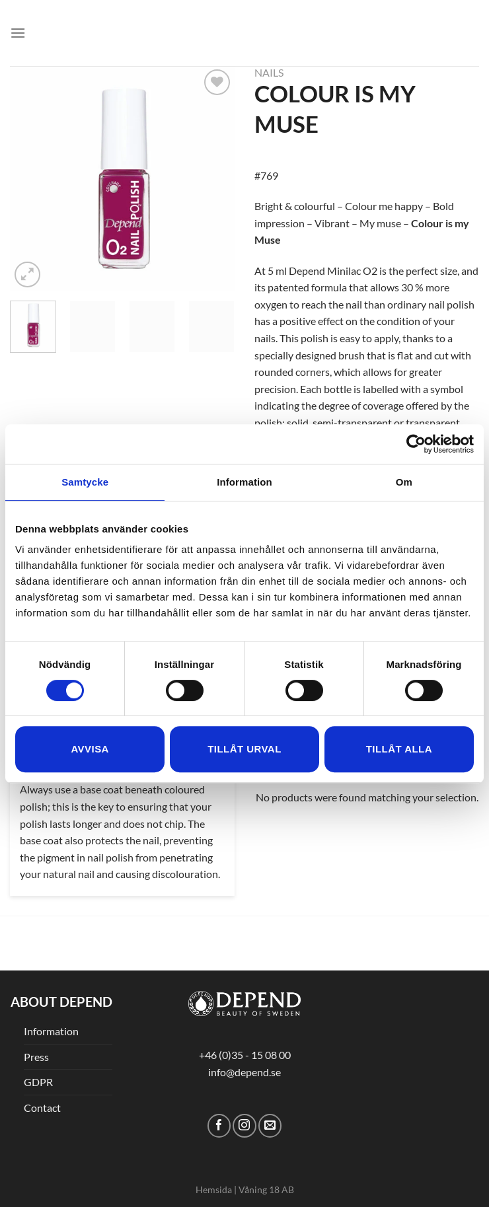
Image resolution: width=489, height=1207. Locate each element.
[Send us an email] (270, 1125)
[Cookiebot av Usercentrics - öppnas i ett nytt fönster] (416, 444)
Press (36, 1056)
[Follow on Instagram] (244, 1125)
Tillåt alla (399, 748)
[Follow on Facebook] (219, 1125)
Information (51, 1031)
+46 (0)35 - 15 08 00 (245, 1054)
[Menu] (18, 33)
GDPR (38, 1082)
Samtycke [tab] (84, 482)
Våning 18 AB (266, 1189)
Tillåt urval (244, 748)
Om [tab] (404, 482)
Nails (268, 72)
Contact (42, 1107)
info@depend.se (244, 1072)
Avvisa (89, 748)
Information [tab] (244, 482)
